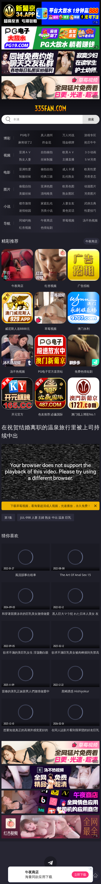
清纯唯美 (47, 193)
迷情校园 (25, 210)
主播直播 (68, 159)
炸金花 (46, 142)
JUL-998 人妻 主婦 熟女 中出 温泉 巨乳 (45, 517)
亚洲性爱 (25, 169)
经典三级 (47, 176)
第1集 (8, 517)
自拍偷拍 (47, 152)
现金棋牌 (68, 142)
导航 (7, 223)
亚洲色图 (47, 186)
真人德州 (47, 135)
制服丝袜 (25, 176)
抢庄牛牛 (90, 142)
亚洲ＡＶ (25, 152)
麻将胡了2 (25, 142)
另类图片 (90, 193)
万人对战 (68, 135)
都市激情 (25, 203)
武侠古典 (90, 203)
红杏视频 (25, 228)
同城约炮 (25, 220)
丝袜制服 (47, 159)
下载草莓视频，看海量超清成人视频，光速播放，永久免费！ (53, 505)
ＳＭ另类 (90, 159)
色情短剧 (47, 228)
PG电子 (25, 135)
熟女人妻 (25, 159)
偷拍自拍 (47, 169)
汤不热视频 (90, 220)
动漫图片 (90, 186)
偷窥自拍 (25, 186)
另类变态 (90, 176)
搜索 (91, 119)
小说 (7, 206)
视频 (7, 155)
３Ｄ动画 (90, 152)
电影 (7, 172)
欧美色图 (68, 186)
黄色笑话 (68, 210)
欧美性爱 (90, 169)
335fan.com (50, 108)
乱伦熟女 (68, 176)
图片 (7, 189)
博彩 (7, 138)
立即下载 (80, 874)
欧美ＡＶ (68, 152)
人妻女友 (68, 203)
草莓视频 (68, 220)
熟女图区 (68, 193)
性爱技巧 (90, 210)
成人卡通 (68, 169)
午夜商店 (47, 220)
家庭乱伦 (47, 203)
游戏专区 (90, 135)
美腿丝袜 (25, 193)
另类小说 (47, 210)
